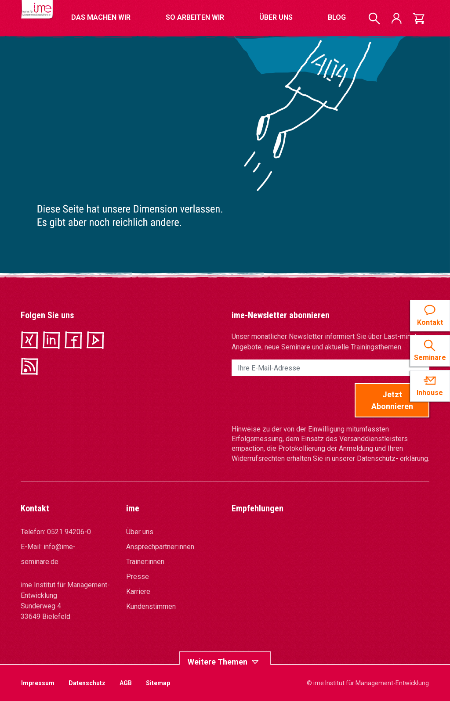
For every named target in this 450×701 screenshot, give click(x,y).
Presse (137, 576)
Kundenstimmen (151, 606)
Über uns (139, 532)
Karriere (138, 591)
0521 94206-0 (69, 532)
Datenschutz (87, 683)
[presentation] (298, 400)
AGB (126, 683)
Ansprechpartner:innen (160, 547)
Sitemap (158, 683)
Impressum (37, 683)
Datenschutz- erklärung (392, 458)
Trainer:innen (145, 561)
